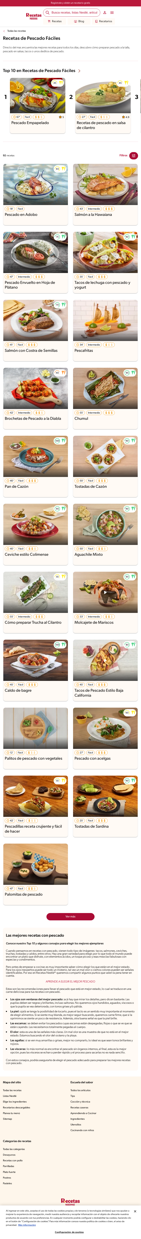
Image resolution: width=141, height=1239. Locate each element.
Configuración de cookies (69, 1232)
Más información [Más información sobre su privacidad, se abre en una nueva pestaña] (27, 1225)
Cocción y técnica (80, 1101)
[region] (70, 1222)
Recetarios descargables (16, 1107)
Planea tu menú (11, 1113)
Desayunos (9, 1155)
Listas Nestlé (10, 1096)
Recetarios (103, 21)
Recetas (55, 21)
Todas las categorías (14, 1149)
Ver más (70, 916)
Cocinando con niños (82, 1130)
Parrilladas (8, 1166)
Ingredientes (77, 1119)
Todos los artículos (80, 1090)
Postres (7, 1178)
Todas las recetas (16, 31)
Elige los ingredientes (15, 1101)
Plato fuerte (9, 1172)
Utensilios (75, 1124)
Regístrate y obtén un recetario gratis (70, 3)
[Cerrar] (135, 1211)
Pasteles (7, 1183)
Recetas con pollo (13, 1160)
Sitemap (7, 1119)
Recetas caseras (79, 1107)
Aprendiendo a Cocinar (83, 1113)
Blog (79, 21)
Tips (72, 1096)
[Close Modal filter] (133, 155)
